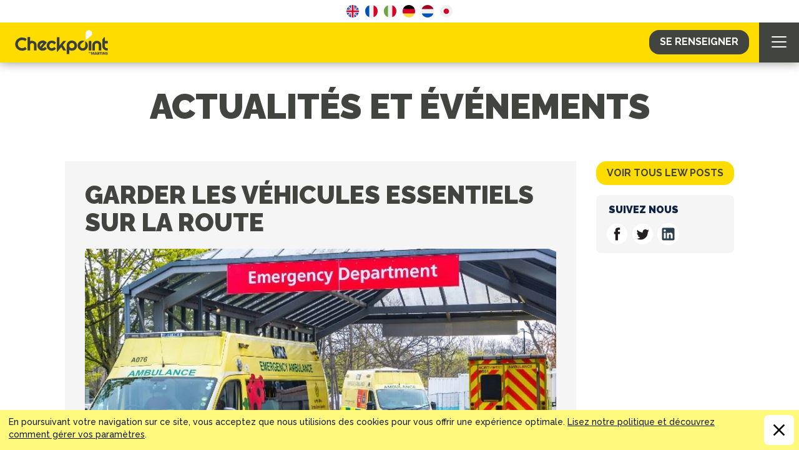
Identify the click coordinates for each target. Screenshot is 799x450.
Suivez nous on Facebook (617, 234)
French (371, 11)
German (409, 11)
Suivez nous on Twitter (643, 234)
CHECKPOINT (65, 42)
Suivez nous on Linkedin (668, 234)
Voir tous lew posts (665, 173)
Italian (390, 11)
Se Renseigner (699, 42)
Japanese (446, 11)
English (352, 11)
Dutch (427, 11)
